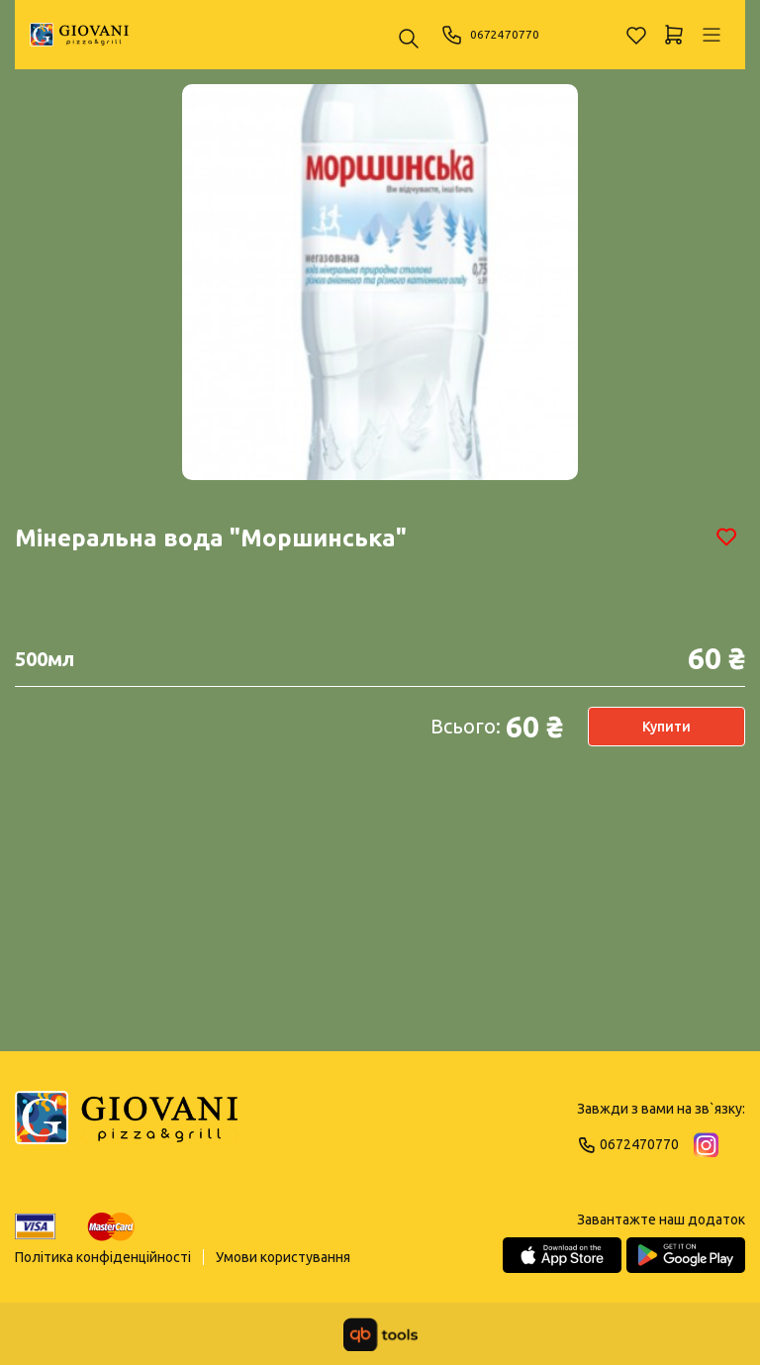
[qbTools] (380, 1334)
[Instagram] (706, 1144)
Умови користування (283, 1257)
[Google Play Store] (685, 1255)
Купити (666, 726)
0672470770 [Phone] (495, 35)
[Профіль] (711, 35)
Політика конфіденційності (103, 1257)
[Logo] (126, 1126)
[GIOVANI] (79, 35)
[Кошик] (674, 35)
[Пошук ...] (409, 40)
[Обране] (636, 35)
